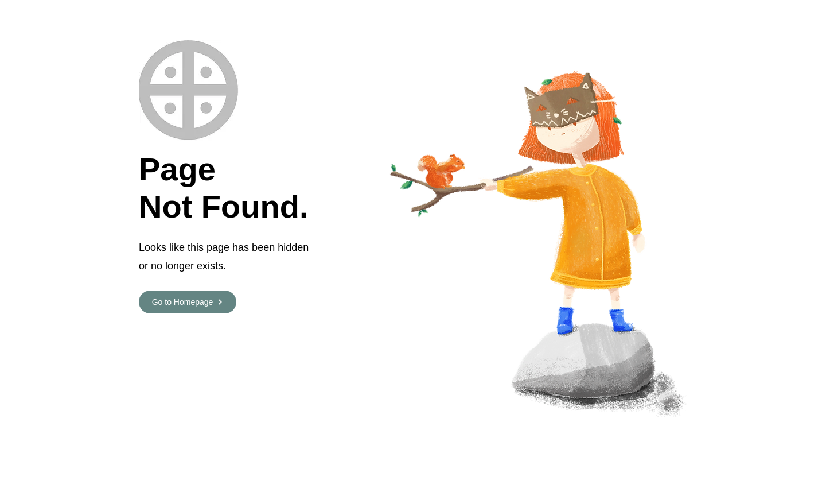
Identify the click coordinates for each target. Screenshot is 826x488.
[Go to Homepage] (187, 302)
